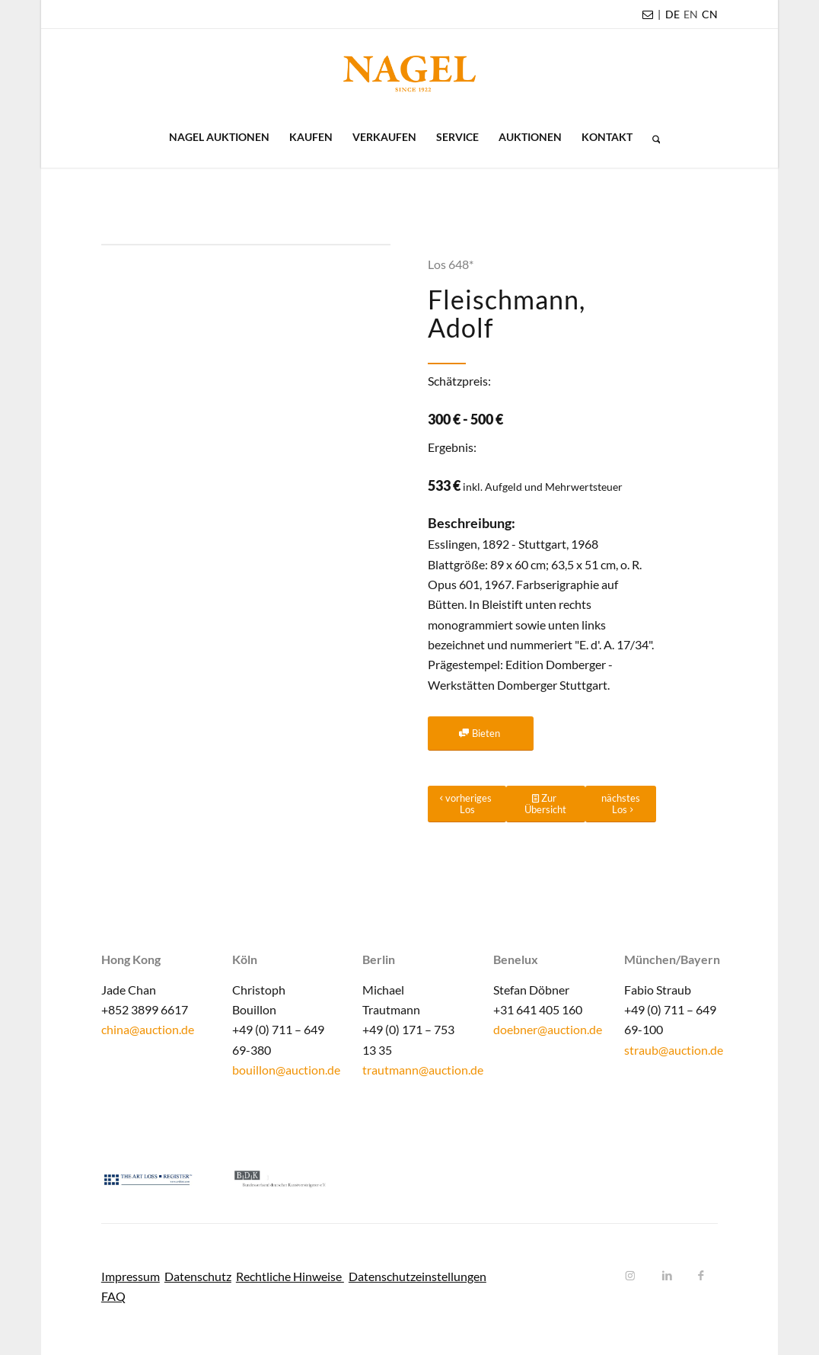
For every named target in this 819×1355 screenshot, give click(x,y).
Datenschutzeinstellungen (417, 1276)
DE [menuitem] (672, 14)
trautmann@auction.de (422, 1069)
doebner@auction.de (547, 1029)
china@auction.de (147, 1029)
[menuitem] (672, 14)
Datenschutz (197, 1276)
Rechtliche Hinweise (290, 1276)
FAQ (113, 1296)
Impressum (130, 1276)
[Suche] (651, 137)
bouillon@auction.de (286, 1069)
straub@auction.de (673, 1050)
